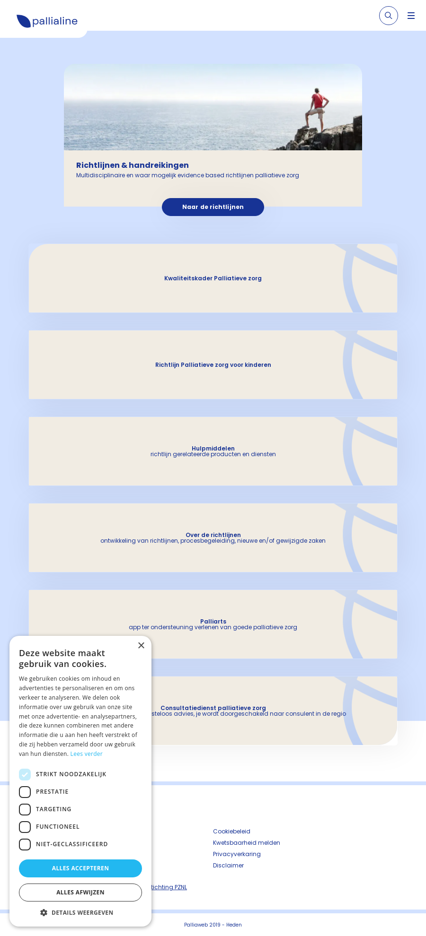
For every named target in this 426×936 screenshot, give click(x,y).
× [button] (140, 646)
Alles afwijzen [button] (80, 892)
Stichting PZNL (167, 887)
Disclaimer (228, 865)
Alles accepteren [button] (80, 868)
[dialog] (80, 781)
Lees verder (87, 754)
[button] (80, 912)
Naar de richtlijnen (213, 207)
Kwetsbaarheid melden (246, 843)
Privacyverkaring (237, 854)
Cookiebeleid (231, 831)
